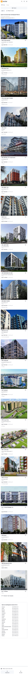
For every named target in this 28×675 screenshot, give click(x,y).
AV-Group (3, 426)
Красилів (3, 631)
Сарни (3, 623)
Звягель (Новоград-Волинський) (7, 626)
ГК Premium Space (5, 483)
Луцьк (3, 617)
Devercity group (4, 74)
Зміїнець (3, 620)
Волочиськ (4, 632)
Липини (3, 614)
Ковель (3, 635)
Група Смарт (4, 134)
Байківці (3, 634)
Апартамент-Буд (4, 307)
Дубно (3, 608)
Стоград (3, 163)
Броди (3, 628)
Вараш (3, 625)
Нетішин (3, 606)
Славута (3, 611)
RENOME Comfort (4, 104)
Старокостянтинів (5, 629)
